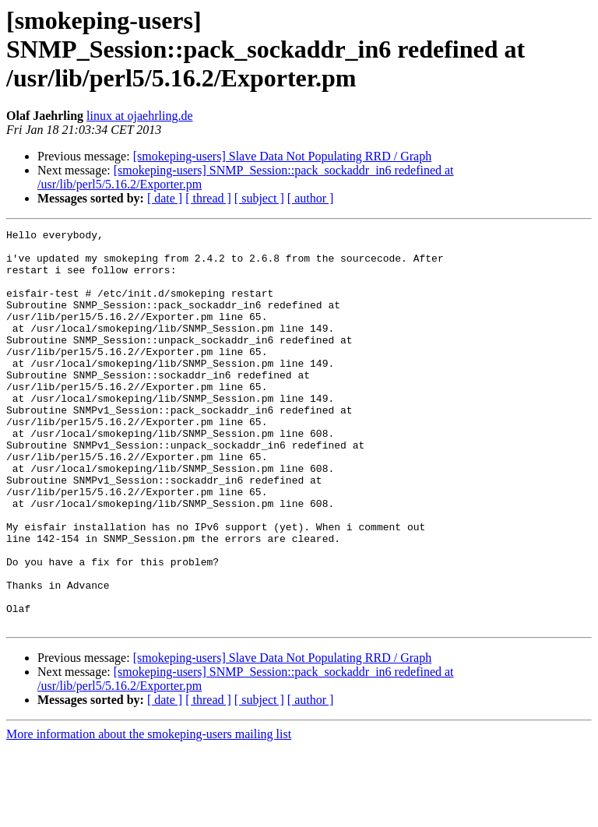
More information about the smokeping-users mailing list (148, 813)
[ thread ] (208, 198)
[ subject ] (259, 198)
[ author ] (310, 198)
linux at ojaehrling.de (139, 115)
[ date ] (164, 198)
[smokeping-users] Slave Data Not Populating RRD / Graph (282, 156)
